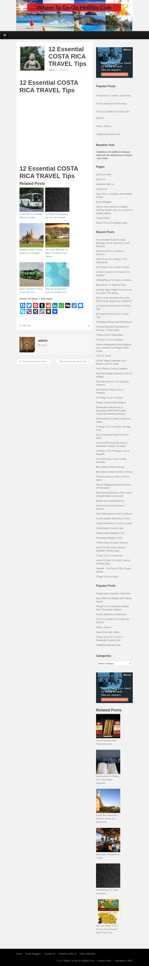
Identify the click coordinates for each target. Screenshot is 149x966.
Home (19, 953)
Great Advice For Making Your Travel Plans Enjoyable (107, 779)
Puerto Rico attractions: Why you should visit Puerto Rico (107, 818)
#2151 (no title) (103, 174)
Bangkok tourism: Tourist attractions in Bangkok (30, 251)
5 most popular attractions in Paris (113, 518)
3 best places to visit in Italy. (110, 528)
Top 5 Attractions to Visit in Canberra (114, 513)
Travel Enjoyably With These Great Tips (106, 742)
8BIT (130, 960)
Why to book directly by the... (74, 361)
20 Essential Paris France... (34, 361)
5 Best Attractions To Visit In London (114, 523)
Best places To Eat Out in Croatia (108, 856)
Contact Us (101, 189)
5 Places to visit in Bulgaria (109, 339)
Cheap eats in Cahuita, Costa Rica (113, 95)
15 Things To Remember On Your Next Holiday (56, 216)
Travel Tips (26, 326)
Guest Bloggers (104, 202)
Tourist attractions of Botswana (111, 103)
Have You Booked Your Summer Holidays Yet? (56, 290)
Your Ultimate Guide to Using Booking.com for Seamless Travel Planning (113, 243)
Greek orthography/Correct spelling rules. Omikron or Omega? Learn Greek (113, 347)
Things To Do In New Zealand (111, 402)
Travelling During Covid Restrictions (114, 322)
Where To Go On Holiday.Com (79, 960)
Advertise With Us (105, 184)
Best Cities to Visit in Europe (110, 467)
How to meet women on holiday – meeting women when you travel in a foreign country (114, 209)
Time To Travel (103, 355)
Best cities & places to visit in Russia (114, 472)
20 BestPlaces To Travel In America (113, 280)
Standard (119, 960)
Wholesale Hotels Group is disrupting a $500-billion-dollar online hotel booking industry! (111, 410)
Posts (44, 345)
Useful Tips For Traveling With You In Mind (31, 216)
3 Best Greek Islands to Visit (110, 533)
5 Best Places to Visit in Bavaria (112, 542)
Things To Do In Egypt (107, 576)
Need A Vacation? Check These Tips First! (30, 290)
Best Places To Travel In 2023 (111, 285)
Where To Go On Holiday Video (111, 223)
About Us (100, 179)
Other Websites (87, 953)
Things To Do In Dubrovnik (109, 555)
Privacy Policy (103, 218)
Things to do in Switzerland (109, 335)
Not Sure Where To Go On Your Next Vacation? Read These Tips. (107, 929)
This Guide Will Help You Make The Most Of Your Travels (56, 253)
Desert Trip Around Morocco (110, 501)
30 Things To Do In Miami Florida (112, 267)
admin (51, 70)
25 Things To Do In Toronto (109, 397)
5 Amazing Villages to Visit (109, 538)
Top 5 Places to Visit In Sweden (112, 368)
